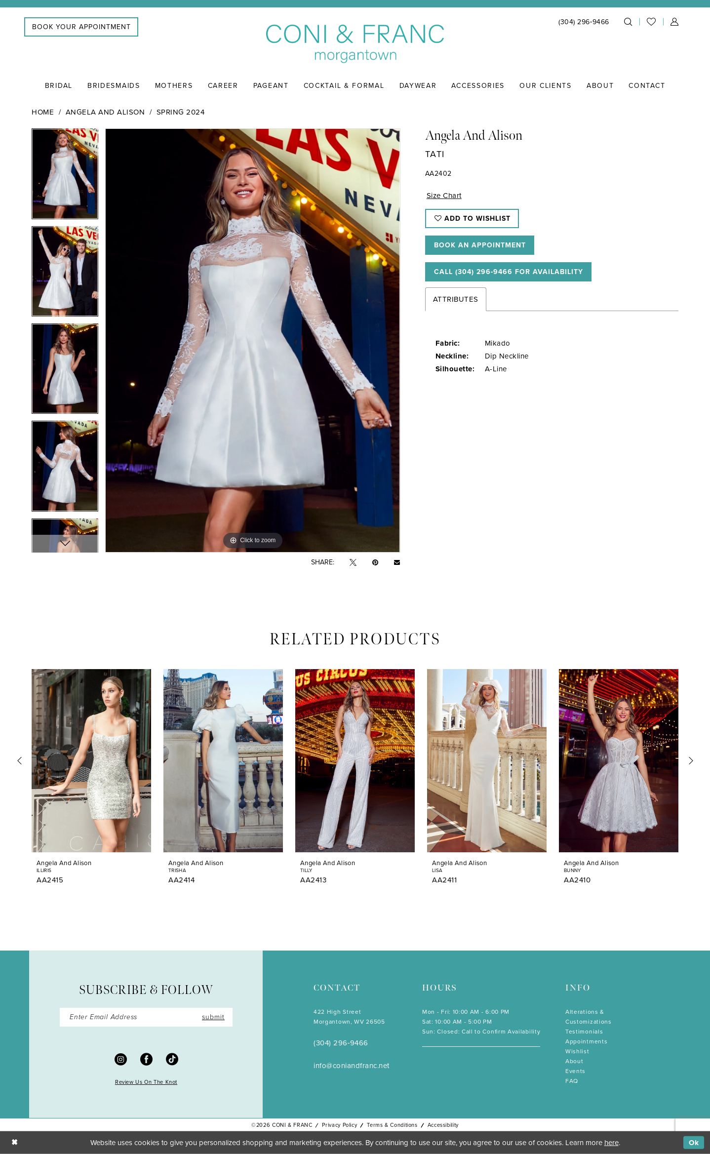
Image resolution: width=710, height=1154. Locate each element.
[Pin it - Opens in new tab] (375, 562)
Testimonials (584, 1031)
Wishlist (577, 1051)
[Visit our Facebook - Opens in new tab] (146, 1058)
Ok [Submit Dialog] (694, 1142)
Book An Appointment (480, 245)
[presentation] (91, 760)
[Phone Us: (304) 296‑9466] (584, 22)
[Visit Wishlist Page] (651, 21)
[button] (674, 22)
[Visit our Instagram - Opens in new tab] (120, 1058)
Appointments (586, 1041)
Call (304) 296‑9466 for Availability (509, 272)
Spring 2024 (181, 112)
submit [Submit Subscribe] (213, 1017)
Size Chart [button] (444, 195)
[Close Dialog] (14, 1143)
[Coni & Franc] (355, 44)
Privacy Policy (339, 1125)
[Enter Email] (146, 1017)
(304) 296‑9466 (341, 1042)
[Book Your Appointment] (81, 27)
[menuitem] (81, 27)
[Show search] (628, 22)
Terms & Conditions (392, 1125)
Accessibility (443, 1125)
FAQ (571, 1080)
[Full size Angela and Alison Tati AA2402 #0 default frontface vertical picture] (252, 340)
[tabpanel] (65, 177)
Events (575, 1071)
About (574, 1061)
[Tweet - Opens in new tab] (353, 562)
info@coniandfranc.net (352, 1065)
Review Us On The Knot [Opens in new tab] (146, 1082)
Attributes (455, 299)
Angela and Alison (105, 112)
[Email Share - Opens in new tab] (397, 562)
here (611, 1142)
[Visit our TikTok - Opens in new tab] (172, 1058)
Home (43, 112)
